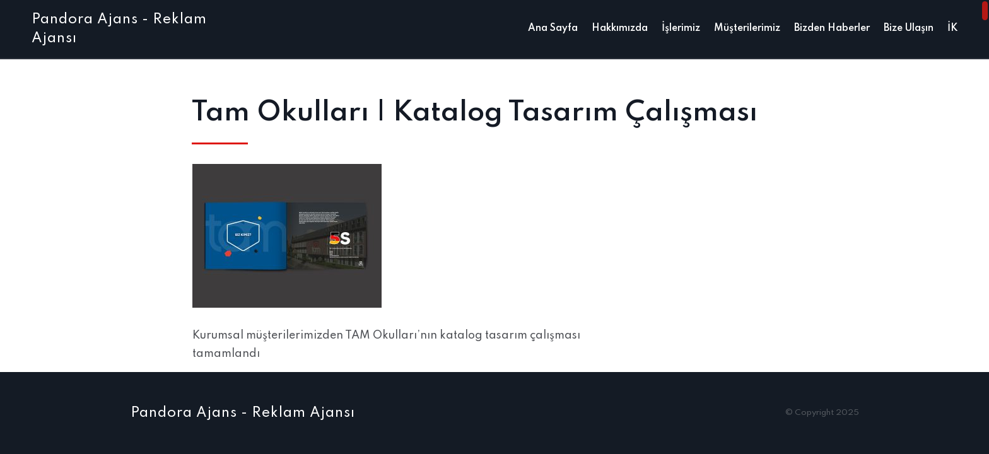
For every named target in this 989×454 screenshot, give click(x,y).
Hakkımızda (620, 28)
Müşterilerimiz (747, 28)
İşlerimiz (681, 28)
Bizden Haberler (832, 28)
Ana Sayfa (553, 28)
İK (952, 28)
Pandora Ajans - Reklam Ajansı (243, 413)
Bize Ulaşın (908, 28)
